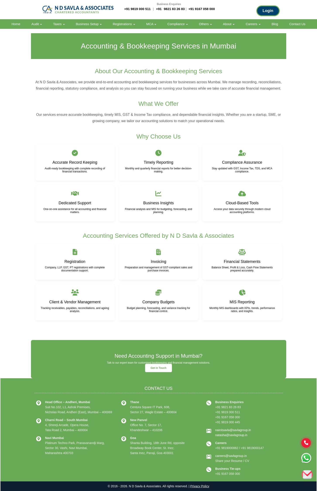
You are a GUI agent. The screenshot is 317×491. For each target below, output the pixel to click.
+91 (159, 9)
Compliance (177, 24)
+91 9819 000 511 (137, 9)
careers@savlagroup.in (231, 456)
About (229, 24)
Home (16, 24)
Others (205, 24)
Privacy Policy (199, 486)
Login (268, 11)
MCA (151, 24)
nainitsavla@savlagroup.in (233, 430)
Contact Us (297, 24)
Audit (36, 24)
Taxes (59, 24)
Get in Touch (158, 368)
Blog (275, 24)
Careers (253, 24)
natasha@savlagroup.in (231, 435)
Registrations (124, 24)
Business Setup (89, 24)
